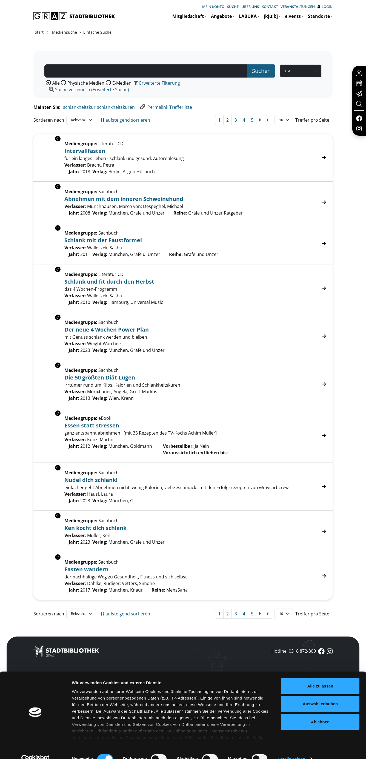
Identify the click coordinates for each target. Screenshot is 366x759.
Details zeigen (291, 748)
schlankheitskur (79, 107)
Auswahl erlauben (320, 693)
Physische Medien (85, 83)
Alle (56, 83)
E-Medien (121, 83)
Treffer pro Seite (312, 120)
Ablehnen (320, 711)
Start (39, 32)
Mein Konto (213, 6)
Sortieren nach (48, 120)
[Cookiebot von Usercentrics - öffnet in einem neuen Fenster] (35, 748)
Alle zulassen (320, 675)
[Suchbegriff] (146, 71)
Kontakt (270, 6)
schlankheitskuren (116, 107)
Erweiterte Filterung (157, 83)
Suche (233, 6)
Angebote (221, 16)
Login (325, 6)
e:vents (293, 16)
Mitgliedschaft (188, 16)
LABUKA (248, 16)
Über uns (250, 6)
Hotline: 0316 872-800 (293, 651)
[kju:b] (271, 16)
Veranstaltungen (298, 6)
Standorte (319, 16)
